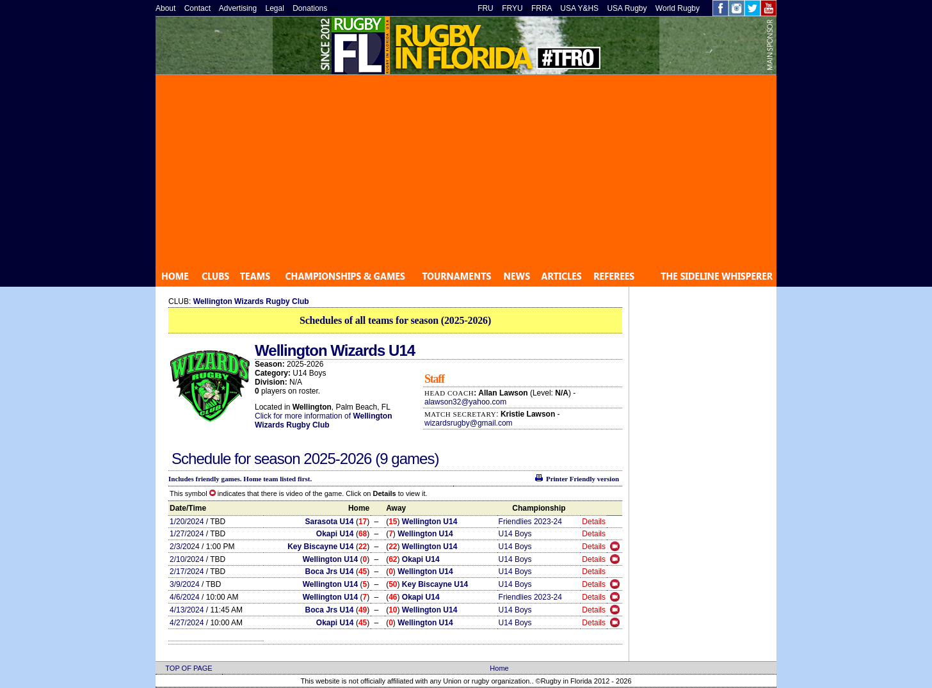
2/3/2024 (185, 546)
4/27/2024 (187, 622)
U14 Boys (515, 533)
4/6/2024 (185, 597)
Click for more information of (304, 416)
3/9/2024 (185, 584)
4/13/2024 (187, 609)
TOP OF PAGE (188, 668)
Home (499, 668)
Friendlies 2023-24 (530, 521)
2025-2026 (339, 458)
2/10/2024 (187, 559)
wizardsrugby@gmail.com (468, 423)
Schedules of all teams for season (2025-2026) (395, 320)
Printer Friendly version (582, 479)
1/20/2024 (187, 521)
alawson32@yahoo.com (465, 401)
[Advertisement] (466, 170)
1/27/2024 (187, 533)
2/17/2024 (187, 571)
